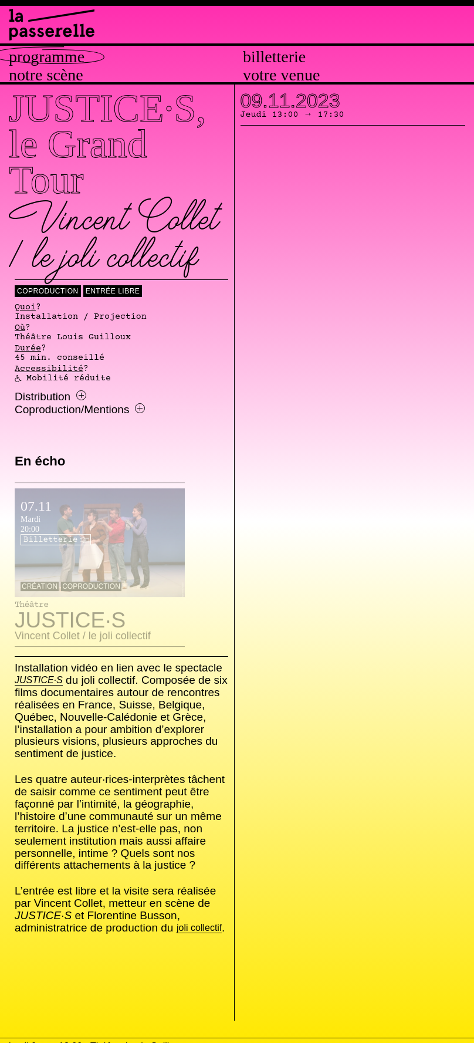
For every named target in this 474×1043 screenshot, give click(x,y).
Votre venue (281, 75)
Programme (46, 57)
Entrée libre (113, 291)
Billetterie (274, 57)
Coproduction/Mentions (80, 410)
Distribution (50, 397)
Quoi (25, 307)
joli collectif (199, 928)
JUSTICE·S (39, 681)
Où (20, 328)
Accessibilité (49, 369)
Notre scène (46, 75)
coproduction (48, 291)
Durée (28, 348)
